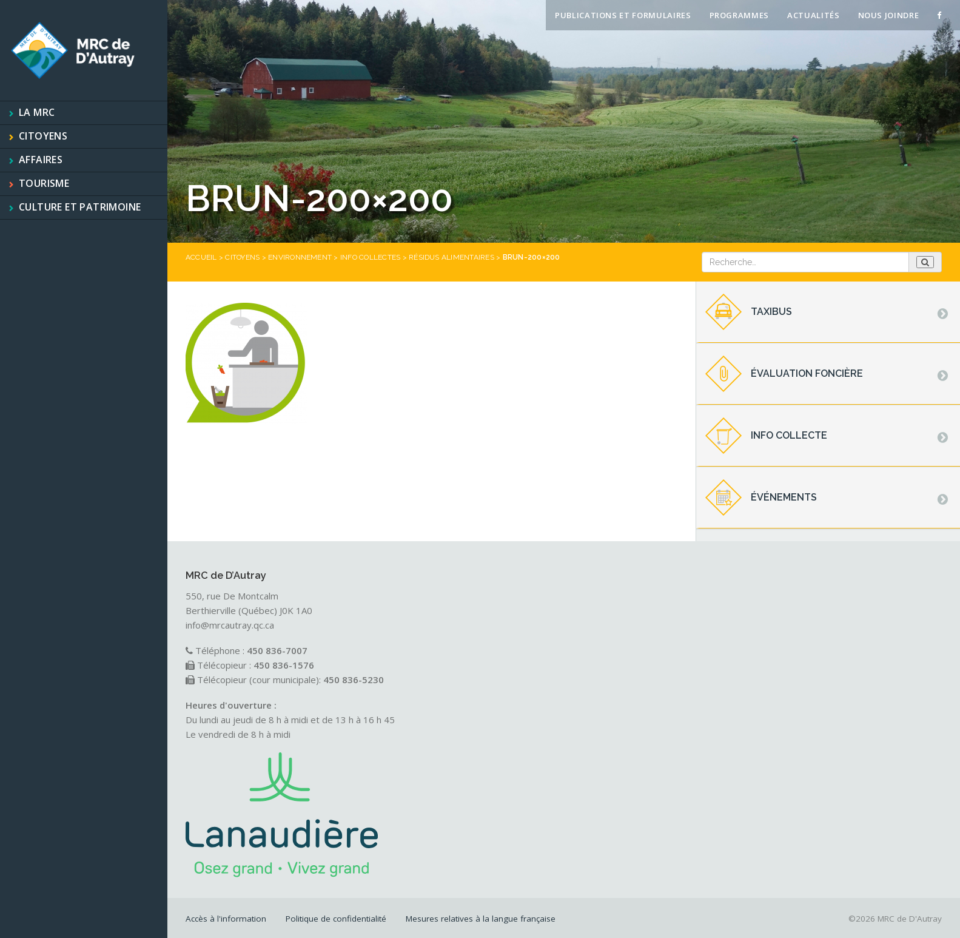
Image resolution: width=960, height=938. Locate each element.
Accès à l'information (226, 918)
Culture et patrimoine (80, 207)
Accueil (201, 257)
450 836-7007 (277, 650)
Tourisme (44, 183)
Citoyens (43, 136)
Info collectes (370, 257)
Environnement (300, 257)
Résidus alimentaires (451, 257)
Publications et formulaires (623, 15)
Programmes (740, 15)
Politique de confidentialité (336, 918)
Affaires (40, 159)
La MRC (37, 112)
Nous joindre (888, 15)
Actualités (813, 15)
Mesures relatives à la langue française (481, 918)
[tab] (828, 312)
